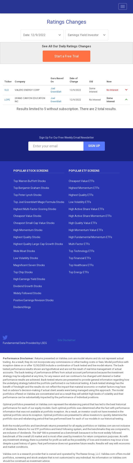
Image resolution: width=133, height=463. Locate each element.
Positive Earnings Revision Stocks (33, 300)
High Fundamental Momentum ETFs (90, 237)
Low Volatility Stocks (25, 258)
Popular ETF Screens (84, 170)
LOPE (7, 99)
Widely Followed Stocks (27, 293)
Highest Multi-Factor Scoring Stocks (34, 209)
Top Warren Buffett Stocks (29, 181)
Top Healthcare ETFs (81, 265)
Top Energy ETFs (79, 272)
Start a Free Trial (66, 56)
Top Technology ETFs (81, 251)
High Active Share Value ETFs (86, 209)
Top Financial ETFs (80, 258)
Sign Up (94, 146)
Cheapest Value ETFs (81, 181)
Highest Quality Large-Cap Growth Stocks (38, 244)
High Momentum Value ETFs (86, 230)
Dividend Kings (22, 307)
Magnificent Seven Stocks (29, 265)
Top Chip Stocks (23, 272)
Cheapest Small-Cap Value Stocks (34, 223)
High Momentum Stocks (27, 230)
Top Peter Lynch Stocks (27, 194)
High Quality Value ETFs (83, 223)
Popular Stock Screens (30, 170)
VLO (6, 90)
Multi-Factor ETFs (79, 244)
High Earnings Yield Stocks (29, 279)
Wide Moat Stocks (24, 251)
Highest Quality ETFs (81, 194)
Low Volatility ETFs (80, 202)
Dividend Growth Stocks (27, 286)
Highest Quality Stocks (26, 237)
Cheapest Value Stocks (27, 215)
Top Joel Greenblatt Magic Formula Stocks (38, 202)
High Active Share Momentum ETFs (90, 215)
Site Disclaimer (67, 340)
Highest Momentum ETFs (84, 187)
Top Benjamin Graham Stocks (31, 187)
